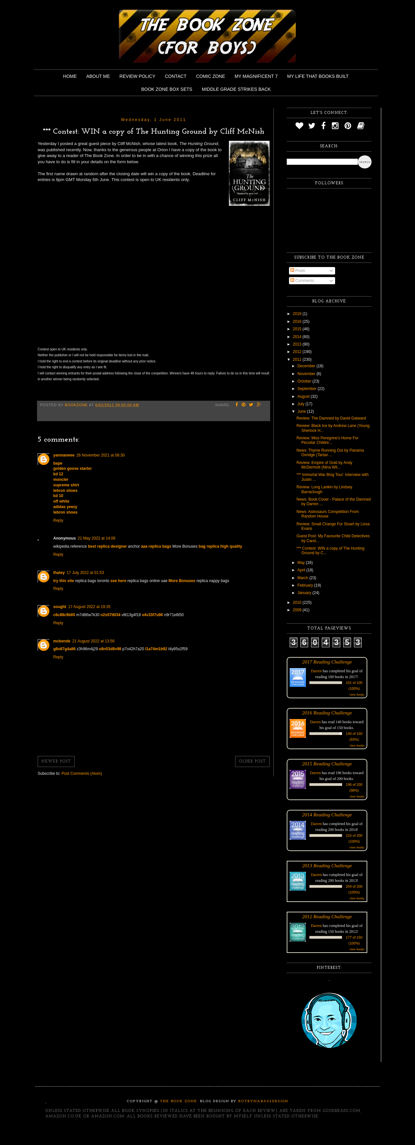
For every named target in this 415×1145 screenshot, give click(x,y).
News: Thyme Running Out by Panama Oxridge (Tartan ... (330, 452)
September (307, 388)
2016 (298, 321)
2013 (298, 344)
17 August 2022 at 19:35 (89, 606)
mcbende (61, 641)
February (305, 585)
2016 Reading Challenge (327, 712)
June (302, 411)
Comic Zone (210, 76)
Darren (316, 671)
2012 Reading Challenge (327, 916)
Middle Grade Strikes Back (236, 89)
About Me (98, 76)
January (304, 593)
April (301, 570)
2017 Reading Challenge (327, 661)
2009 (298, 610)
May (301, 562)
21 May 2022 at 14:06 (96, 538)
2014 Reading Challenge (327, 814)
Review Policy (137, 76)
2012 (298, 351)
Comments (302, 280)
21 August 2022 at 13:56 (93, 641)
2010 (298, 602)
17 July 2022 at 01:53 (85, 572)
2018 (298, 313)
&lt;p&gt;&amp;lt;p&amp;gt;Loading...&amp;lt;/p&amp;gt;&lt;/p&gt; (140, 275)
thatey (59, 572)
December (307, 366)
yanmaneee (63, 455)
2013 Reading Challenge (327, 865)
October (304, 381)
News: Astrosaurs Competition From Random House (327, 513)
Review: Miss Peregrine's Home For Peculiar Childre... (327, 440)
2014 (298, 337)
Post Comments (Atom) (81, 773)
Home (70, 76)
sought (59, 606)
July (301, 404)
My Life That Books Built (317, 76)
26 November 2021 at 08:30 (100, 455)
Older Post (252, 761)
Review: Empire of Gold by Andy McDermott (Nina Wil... (324, 464)
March (303, 578)
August (304, 396)
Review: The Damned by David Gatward (331, 418)
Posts (297, 270)
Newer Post (56, 761)
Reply (58, 520)
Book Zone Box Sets (166, 89)
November (307, 374)
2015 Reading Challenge (327, 763)
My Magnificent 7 (256, 76)
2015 (298, 329)
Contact (176, 76)
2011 (298, 359)
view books (356, 694)
